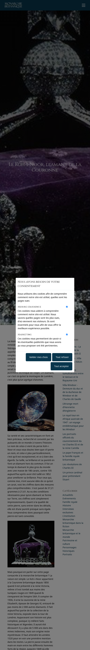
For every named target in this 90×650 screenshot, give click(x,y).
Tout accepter (61, 366)
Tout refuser (62, 357)
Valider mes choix (38, 357)
